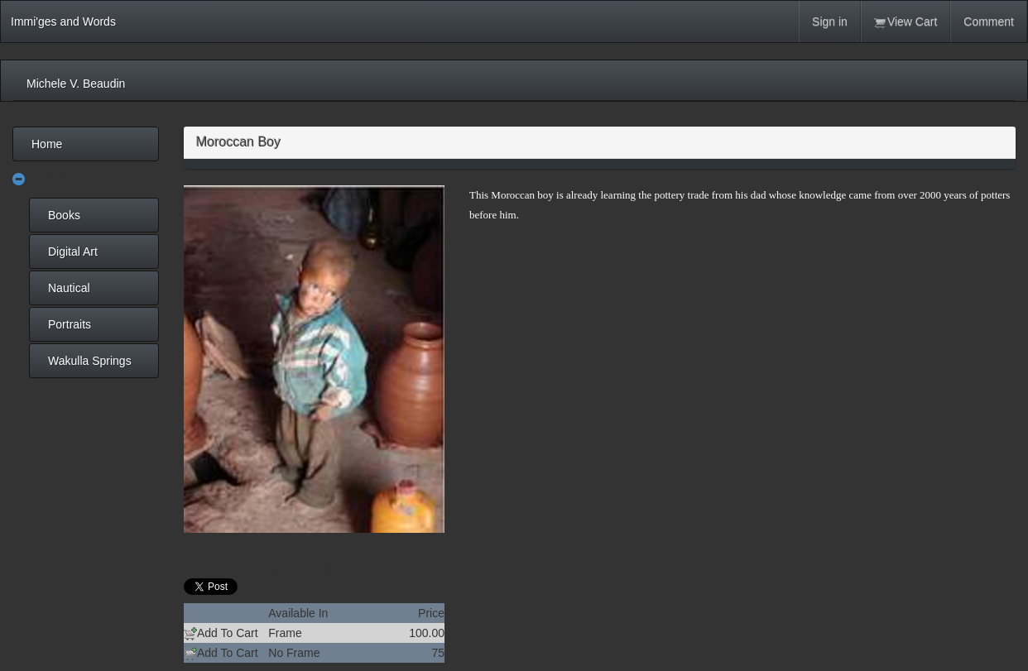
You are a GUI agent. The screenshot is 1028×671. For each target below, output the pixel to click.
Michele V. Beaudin (75, 83)
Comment (988, 21)
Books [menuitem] (64, 215)
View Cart (905, 22)
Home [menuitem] (46, 144)
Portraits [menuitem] (69, 324)
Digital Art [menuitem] (73, 251)
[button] (19, 180)
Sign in (830, 21)
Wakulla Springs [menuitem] (90, 360)
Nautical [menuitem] (69, 288)
